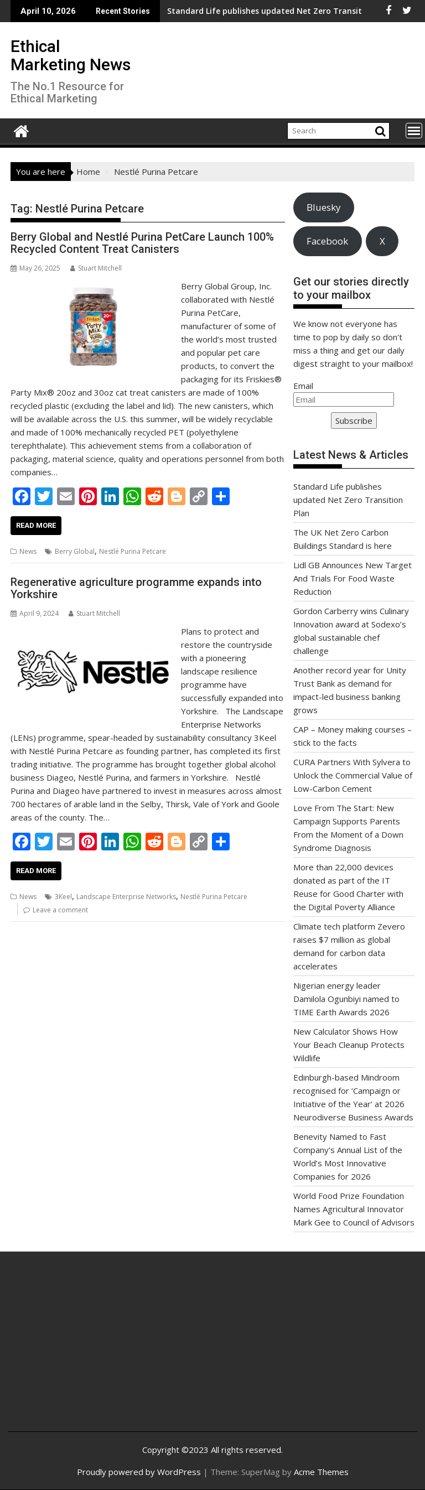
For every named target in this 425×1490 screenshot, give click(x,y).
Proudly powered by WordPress (139, 1471)
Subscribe (353, 420)
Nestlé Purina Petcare (132, 551)
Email (303, 385)
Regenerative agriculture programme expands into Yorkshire (136, 588)
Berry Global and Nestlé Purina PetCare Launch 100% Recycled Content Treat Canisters (142, 243)
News (28, 551)
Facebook (327, 241)
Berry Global (75, 551)
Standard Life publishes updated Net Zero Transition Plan (204, 11)
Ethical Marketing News (71, 55)
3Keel (63, 896)
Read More (36, 525)
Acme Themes (321, 1471)
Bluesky (323, 207)
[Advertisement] (84, 1350)
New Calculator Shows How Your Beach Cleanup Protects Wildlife (349, 1044)
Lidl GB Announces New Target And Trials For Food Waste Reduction (352, 578)
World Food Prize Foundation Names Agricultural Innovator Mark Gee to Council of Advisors (353, 1209)
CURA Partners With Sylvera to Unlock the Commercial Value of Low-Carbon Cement (352, 775)
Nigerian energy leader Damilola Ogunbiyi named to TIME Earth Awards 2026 (346, 998)
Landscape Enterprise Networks (126, 896)
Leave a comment (60, 910)
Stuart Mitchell (96, 268)
